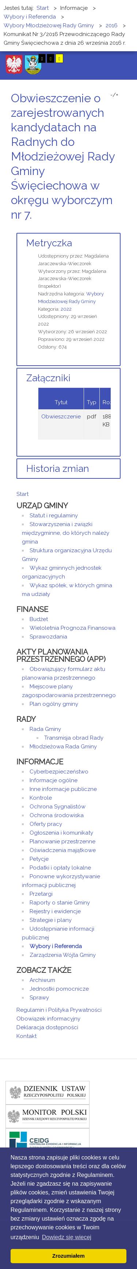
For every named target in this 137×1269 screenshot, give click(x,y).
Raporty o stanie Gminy (60, 902)
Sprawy (39, 997)
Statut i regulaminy (54, 515)
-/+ (114, 95)
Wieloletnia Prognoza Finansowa (72, 628)
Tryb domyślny (17, 58)
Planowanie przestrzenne (62, 841)
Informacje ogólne (53, 780)
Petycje (39, 859)
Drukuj (109, 228)
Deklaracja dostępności (47, 1027)
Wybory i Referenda (56, 946)
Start (22, 494)
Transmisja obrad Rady (73, 738)
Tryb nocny (28, 58)
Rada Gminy (45, 729)
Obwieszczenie (61, 416)
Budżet (39, 619)
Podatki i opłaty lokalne (60, 867)
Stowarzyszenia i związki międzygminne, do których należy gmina (65, 533)
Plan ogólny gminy (54, 704)
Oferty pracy (46, 824)
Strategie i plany (51, 920)
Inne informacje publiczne (63, 789)
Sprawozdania (48, 636)
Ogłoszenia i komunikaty (61, 833)
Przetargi (41, 894)
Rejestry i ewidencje (55, 911)
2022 (66, 309)
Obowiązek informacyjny (48, 1018)
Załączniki (48, 378)
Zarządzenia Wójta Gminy (63, 955)
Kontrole (41, 798)
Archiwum (42, 980)
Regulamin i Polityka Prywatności (59, 1010)
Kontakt (26, 1036)
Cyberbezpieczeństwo (59, 771)
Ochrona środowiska (57, 815)
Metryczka (49, 243)
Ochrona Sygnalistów (57, 806)
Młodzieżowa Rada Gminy (63, 746)
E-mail (118, 228)
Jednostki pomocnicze (59, 989)
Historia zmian (57, 468)
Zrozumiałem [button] (68, 1256)
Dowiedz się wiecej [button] (66, 1237)
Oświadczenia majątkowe (63, 850)
